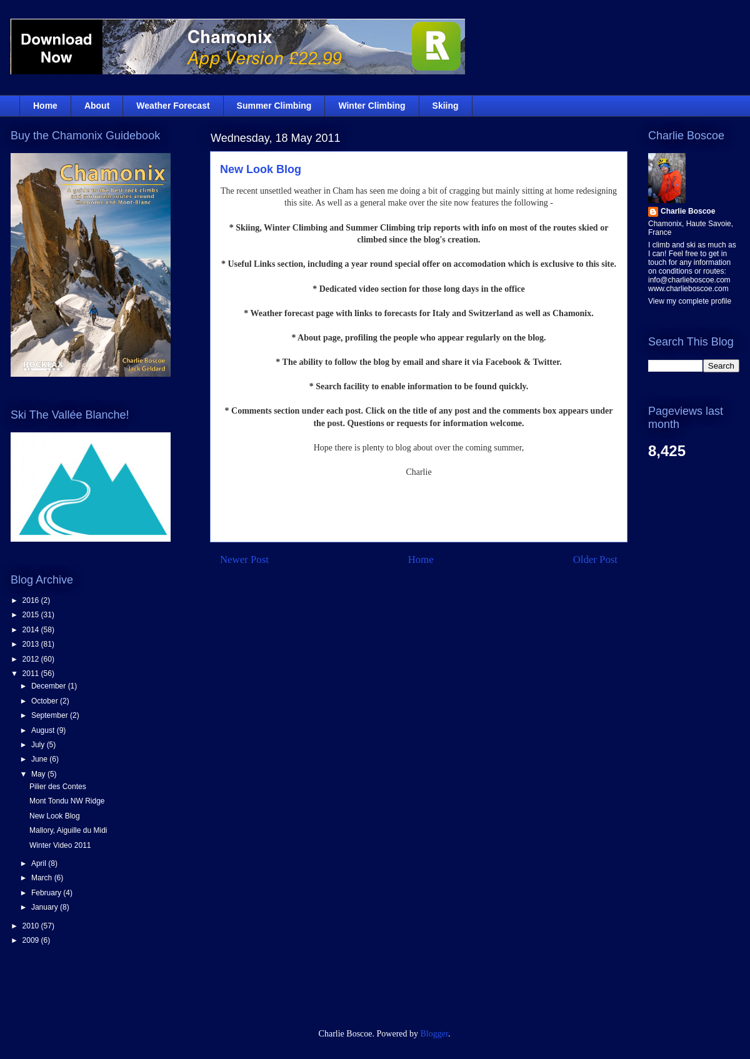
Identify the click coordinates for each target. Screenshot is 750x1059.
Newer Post (244, 559)
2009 (31, 940)
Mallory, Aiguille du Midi (68, 830)
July (39, 744)
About (96, 106)
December (49, 686)
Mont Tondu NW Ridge (67, 801)
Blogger (434, 1033)
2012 (31, 659)
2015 (31, 614)
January (45, 907)
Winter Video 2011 (60, 845)
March (42, 877)
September (50, 715)
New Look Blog (260, 169)
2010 (31, 926)
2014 (31, 629)
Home (45, 106)
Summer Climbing (274, 106)
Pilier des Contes (57, 786)
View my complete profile (689, 301)
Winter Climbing (371, 106)
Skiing (445, 106)
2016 (31, 600)
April (39, 863)
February (47, 892)
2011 (31, 673)
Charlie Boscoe (688, 211)
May (39, 774)
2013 (31, 644)
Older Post (595, 559)
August (44, 730)
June (40, 759)
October (45, 701)
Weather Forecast (172, 106)
